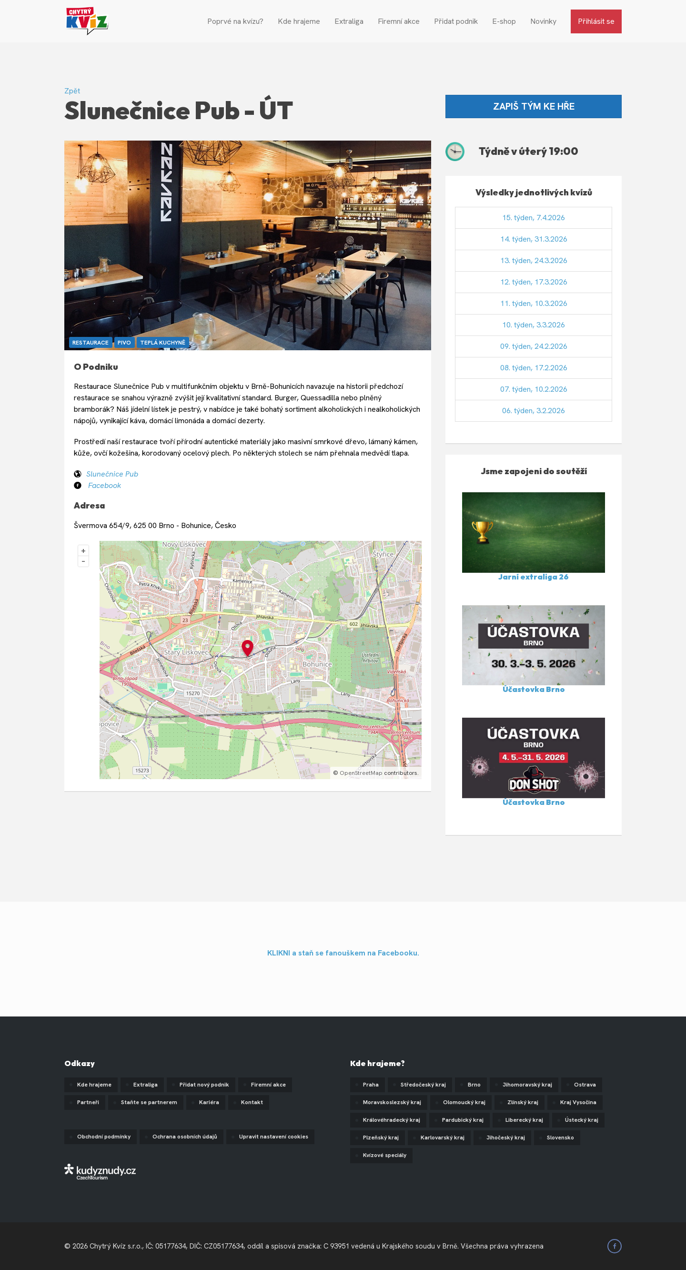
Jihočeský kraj (505, 1137)
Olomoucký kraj (464, 1102)
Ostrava (585, 1084)
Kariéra (209, 1102)
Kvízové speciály (384, 1155)
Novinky (543, 21)
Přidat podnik (456, 21)
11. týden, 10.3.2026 (533, 303)
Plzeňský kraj (381, 1137)
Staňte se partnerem (149, 1102)
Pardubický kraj (463, 1120)
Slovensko (560, 1137)
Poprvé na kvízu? (235, 21)
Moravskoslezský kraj (392, 1102)
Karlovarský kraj (442, 1137)
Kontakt (252, 1102)
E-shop (504, 21)
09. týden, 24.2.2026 (533, 346)
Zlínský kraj (522, 1102)
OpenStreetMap (361, 773)
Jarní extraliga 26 (533, 576)
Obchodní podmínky (104, 1136)
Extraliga (348, 21)
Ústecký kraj (581, 1120)
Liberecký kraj (524, 1120)
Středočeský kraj (423, 1084)
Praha (371, 1084)
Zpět (72, 91)
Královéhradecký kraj (391, 1120)
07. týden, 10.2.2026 (533, 389)
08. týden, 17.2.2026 (533, 368)
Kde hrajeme (299, 21)
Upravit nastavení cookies (273, 1136)
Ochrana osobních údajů (184, 1136)
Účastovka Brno (534, 689)
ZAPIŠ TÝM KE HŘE (534, 106)
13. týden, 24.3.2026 (533, 260)
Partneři (88, 1102)
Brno (474, 1084)
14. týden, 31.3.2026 (533, 239)
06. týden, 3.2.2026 (533, 411)
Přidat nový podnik (204, 1084)
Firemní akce (399, 21)
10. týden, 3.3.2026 (533, 325)
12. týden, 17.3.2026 (533, 282)
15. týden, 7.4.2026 (533, 218)
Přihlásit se (596, 21)
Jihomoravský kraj (527, 1084)
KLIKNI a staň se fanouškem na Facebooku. (343, 953)
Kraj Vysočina (578, 1102)
